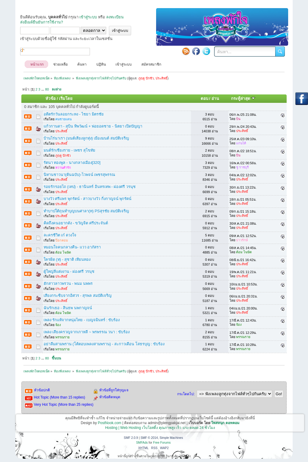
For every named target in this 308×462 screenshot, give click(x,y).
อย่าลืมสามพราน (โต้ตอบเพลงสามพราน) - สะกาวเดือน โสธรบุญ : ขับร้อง (104, 344)
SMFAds (142, 442)
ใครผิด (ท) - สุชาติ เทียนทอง (67, 259)
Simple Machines (171, 437)
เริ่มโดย (65, 98)
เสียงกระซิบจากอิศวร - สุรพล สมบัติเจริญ (78, 295)
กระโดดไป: (186, 394)
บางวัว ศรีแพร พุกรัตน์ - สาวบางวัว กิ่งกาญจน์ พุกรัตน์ (88, 198)
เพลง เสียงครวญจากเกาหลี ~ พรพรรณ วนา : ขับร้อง (87, 332)
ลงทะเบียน (115, 17)
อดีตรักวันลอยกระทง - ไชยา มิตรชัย (74, 114)
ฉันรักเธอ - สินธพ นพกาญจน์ (68, 308)
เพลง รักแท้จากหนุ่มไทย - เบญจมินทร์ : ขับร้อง (82, 320)
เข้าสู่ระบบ (88, 17)
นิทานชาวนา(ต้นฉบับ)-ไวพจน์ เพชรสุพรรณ (79, 174)
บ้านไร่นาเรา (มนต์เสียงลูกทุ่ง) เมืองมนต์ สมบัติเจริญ (86, 138)
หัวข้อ (50, 98)
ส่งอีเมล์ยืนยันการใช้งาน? (41, 22)
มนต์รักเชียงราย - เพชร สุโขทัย (69, 150)
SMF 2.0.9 (131, 437)
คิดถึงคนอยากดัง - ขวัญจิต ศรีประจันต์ (76, 223)
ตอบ (204, 98)
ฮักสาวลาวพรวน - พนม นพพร (68, 283)
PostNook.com (109, 423)
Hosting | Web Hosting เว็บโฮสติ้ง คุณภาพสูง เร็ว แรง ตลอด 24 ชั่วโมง (160, 428)
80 (47, 89)
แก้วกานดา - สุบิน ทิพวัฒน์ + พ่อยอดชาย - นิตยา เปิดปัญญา (93, 126)
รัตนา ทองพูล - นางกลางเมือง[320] (72, 162)
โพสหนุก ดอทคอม (225, 423)
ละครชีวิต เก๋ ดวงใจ (60, 235)
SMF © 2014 (149, 437)
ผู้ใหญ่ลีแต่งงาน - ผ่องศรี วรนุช (69, 271)
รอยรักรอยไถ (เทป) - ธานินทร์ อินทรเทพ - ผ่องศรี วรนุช (90, 186)
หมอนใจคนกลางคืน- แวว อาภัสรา (72, 247)
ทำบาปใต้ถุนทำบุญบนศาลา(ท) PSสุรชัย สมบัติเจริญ (86, 211)
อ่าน (215, 98)
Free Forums (162, 442)
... (43, 89)
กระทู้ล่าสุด (243, 98)
